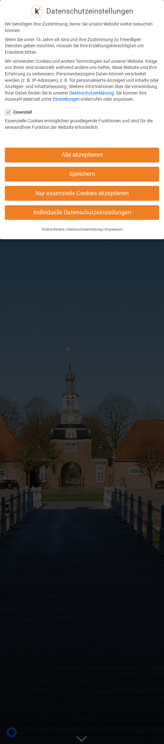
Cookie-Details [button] (53, 218)
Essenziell (21, 101)
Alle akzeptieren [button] (82, 144)
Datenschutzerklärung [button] (84, 218)
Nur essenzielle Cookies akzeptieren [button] (82, 182)
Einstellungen (66, 88)
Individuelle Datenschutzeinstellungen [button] (82, 201)
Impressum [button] (113, 218)
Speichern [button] (82, 163)
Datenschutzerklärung (91, 82)
